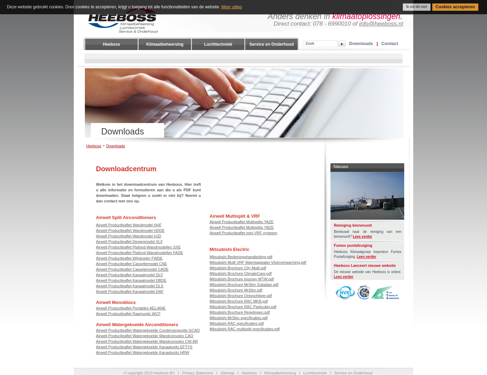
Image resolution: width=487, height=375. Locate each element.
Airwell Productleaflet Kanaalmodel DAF (129, 291)
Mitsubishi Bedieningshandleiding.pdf (241, 257)
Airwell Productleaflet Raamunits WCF (128, 314)
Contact (389, 43)
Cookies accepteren (455, 7)
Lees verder (362, 236)
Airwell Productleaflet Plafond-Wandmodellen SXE (138, 247)
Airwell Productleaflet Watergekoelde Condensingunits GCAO (148, 330)
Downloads (361, 43)
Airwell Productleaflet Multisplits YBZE (242, 227)
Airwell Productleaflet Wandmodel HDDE (130, 230)
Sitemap (227, 373)
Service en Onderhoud (271, 44)
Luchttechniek (218, 44)
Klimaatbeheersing (164, 44)
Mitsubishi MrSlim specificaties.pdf (239, 318)
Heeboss (111, 44)
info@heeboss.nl (381, 23)
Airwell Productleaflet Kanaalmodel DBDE (131, 280)
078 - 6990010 (332, 23)
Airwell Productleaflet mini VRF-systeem (243, 233)
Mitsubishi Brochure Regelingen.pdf (240, 312)
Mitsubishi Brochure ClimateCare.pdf (241, 273)
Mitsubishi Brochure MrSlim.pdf (236, 290)
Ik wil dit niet (416, 7)
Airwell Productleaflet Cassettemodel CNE (131, 264)
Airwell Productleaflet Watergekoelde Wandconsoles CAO (144, 336)
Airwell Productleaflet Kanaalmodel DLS (129, 286)
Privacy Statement (197, 373)
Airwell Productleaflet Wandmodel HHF (129, 225)
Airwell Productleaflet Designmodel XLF (129, 241)
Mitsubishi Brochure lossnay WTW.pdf (242, 279)
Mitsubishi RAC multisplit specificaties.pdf (245, 329)
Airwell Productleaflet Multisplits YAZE (242, 222)
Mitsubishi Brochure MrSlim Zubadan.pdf (244, 284)
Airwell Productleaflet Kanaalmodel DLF (129, 275)
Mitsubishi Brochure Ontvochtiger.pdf (241, 296)
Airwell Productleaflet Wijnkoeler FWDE (129, 258)
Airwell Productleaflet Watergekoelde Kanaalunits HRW (142, 352)
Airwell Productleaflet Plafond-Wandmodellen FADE (139, 253)
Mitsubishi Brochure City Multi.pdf (238, 268)
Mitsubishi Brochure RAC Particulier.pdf (243, 307)
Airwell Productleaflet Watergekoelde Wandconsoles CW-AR (147, 341)
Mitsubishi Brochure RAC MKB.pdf (239, 301)
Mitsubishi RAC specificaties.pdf (237, 323)
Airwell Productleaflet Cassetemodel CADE (132, 269)
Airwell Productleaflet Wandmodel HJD (128, 236)
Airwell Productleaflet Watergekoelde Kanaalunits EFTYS (144, 347)
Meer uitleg (231, 7)
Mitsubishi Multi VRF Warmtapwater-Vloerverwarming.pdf (258, 262)
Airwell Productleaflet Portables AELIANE (131, 308)
